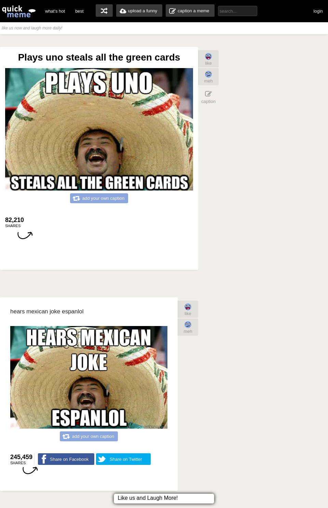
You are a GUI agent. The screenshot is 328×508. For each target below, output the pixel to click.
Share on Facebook (69, 459)
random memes (104, 10)
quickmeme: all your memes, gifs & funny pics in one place (19, 11)
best (79, 11)
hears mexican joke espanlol (47, 311)
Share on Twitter (126, 459)
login (318, 11)
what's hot (55, 11)
